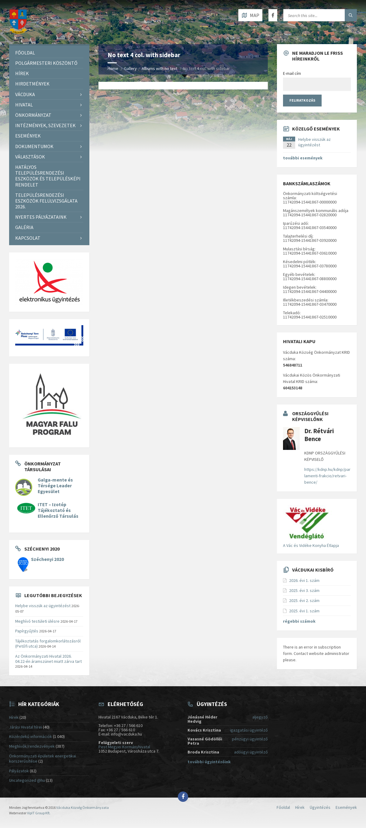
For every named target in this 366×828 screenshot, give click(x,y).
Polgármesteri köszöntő (46, 63)
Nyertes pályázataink (41, 217)
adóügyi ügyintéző (251, 752)
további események (303, 158)
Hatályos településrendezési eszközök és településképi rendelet (48, 176)
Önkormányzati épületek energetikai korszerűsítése (42, 758)
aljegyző (260, 717)
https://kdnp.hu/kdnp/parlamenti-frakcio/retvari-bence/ (327, 476)
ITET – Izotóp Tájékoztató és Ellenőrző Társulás (58, 510)
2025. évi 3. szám (304, 590)
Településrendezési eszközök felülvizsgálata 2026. (46, 201)
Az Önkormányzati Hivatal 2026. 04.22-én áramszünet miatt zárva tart (48, 658)
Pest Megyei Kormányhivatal (124, 747)
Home (113, 68)
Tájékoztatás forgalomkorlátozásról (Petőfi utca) (48, 643)
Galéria (24, 227)
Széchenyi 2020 (47, 559)
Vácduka (25, 94)
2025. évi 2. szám (304, 600)
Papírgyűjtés (26, 631)
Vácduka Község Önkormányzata (82, 807)
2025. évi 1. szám (304, 611)
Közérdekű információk (30, 736)
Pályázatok (19, 771)
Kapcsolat (27, 238)
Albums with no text (159, 68)
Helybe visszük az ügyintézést (43, 605)
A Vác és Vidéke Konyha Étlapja (311, 545)
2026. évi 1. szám (304, 580)
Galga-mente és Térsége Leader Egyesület (55, 485)
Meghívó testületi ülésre (37, 621)
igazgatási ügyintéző (249, 730)
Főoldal (25, 53)
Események (28, 136)
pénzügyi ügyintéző (250, 739)
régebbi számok (299, 621)
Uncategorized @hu (27, 780)
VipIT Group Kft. (38, 813)
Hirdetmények (32, 84)
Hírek (22, 73)
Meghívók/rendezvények (32, 746)
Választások (30, 157)
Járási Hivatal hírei (25, 727)
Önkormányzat (33, 115)
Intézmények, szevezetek (45, 125)
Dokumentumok (34, 146)
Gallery (130, 68)
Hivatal (24, 105)
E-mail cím (292, 73)
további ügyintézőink (209, 761)
